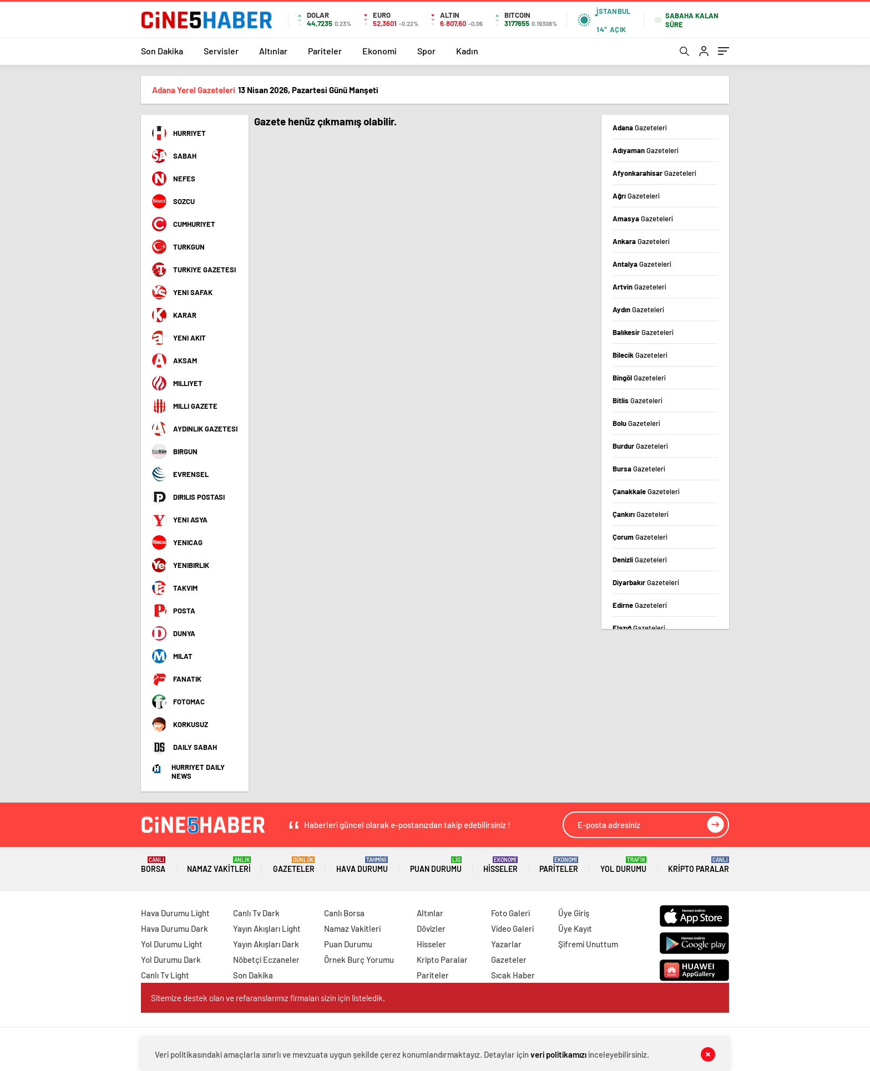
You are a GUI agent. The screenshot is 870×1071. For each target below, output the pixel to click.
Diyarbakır (646, 582)
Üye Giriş (573, 913)
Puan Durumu (436, 865)
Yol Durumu (623, 865)
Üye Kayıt (575, 928)
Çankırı (641, 514)
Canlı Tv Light (165, 975)
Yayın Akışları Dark (266, 944)
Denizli (640, 559)
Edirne (640, 605)
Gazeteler (294, 865)
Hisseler (500, 865)
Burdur (640, 445)
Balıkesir (643, 332)
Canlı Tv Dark (256, 913)
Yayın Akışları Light (267, 928)
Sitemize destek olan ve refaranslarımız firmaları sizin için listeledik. (268, 998)
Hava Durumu (362, 865)
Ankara (641, 241)
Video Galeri (512, 928)
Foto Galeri (510, 913)
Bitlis (637, 400)
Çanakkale (646, 491)
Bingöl (639, 377)
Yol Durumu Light (172, 944)
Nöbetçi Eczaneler (266, 960)
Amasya (643, 218)
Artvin (639, 286)
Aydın (638, 309)
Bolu (636, 423)
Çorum (640, 536)
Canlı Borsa (344, 913)
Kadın (467, 50)
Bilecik (640, 355)
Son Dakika (162, 50)
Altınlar (273, 50)
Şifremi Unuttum (588, 944)
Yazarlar (506, 944)
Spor (426, 50)
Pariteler (325, 50)
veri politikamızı (558, 1054)
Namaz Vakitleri (219, 865)
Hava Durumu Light (175, 913)
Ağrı (636, 195)
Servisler (221, 50)
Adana (640, 127)
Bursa (639, 468)
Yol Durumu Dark (171, 960)
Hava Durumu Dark (174, 928)
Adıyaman (646, 150)
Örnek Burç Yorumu (359, 960)
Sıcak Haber (513, 975)
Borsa (153, 865)
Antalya (642, 264)
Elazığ (639, 627)
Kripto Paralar (698, 865)
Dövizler (431, 928)
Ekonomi (379, 50)
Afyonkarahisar (654, 173)
